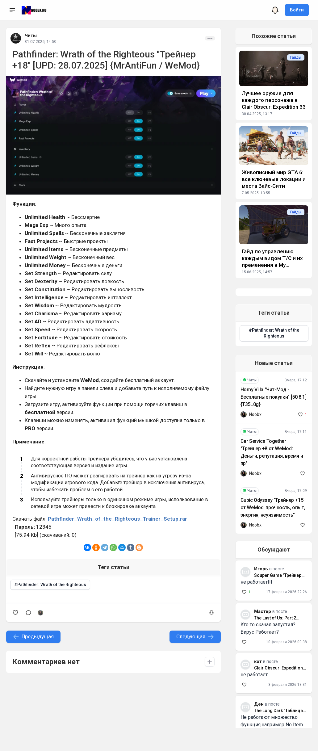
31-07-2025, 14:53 (40, 41)
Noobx (255, 414)
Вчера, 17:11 (296, 432)
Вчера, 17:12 (296, 380)
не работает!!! (256, 582)
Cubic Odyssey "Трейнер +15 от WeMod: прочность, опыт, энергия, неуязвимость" (273, 507)
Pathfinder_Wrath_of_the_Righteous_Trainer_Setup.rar (117, 519)
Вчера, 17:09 (296, 491)
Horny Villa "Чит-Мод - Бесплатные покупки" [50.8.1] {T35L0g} (274, 397)
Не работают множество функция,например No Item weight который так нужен (272, 724)
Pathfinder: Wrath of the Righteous (51, 584)
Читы (31, 35)
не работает (254, 675)
